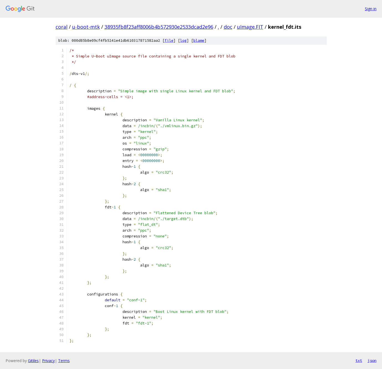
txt (358, 360)
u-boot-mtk (86, 26)
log (183, 40)
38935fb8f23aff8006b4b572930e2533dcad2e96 (159, 26)
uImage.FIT (250, 26)
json (372, 360)
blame (198, 40)
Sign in (370, 8)
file (169, 40)
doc (228, 26)
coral (61, 26)
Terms (64, 360)
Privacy (48, 360)
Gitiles (33, 360)
